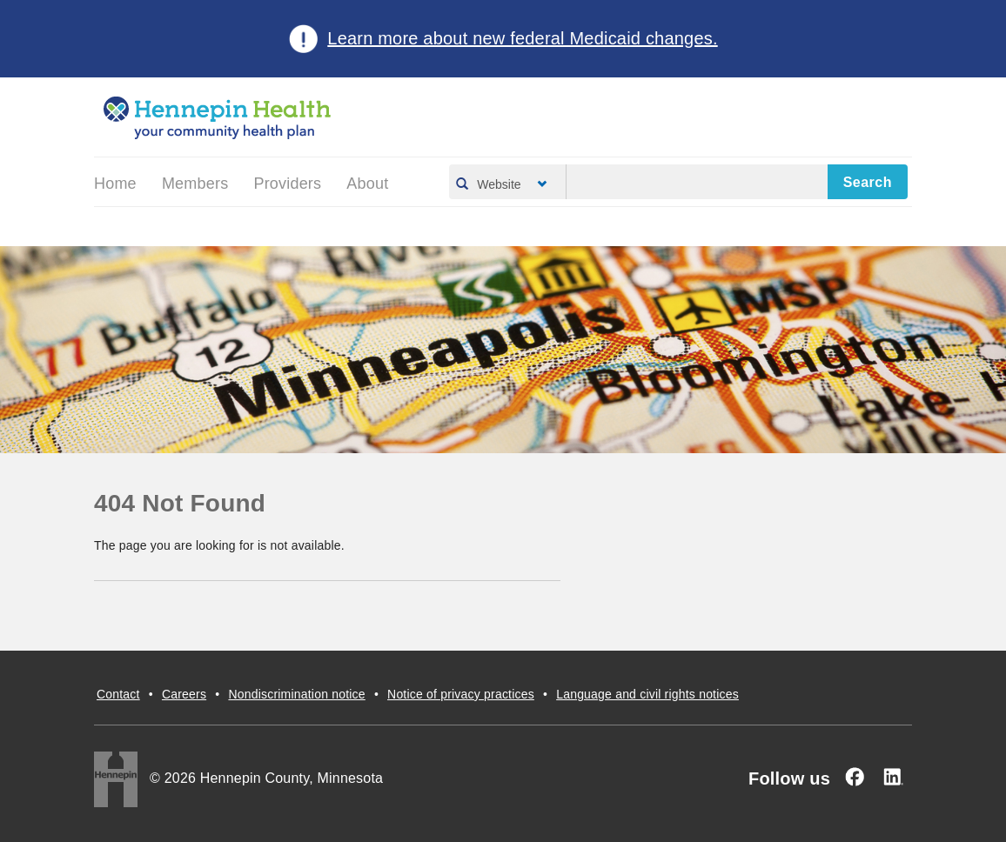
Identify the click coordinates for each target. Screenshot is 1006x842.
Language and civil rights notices (647, 694)
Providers (287, 183)
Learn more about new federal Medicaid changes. (522, 38)
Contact (118, 694)
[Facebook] (854, 777)
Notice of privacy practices (460, 694)
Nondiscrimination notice (296, 694)
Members (195, 183)
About (367, 183)
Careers (184, 694)
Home (115, 183)
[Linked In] (893, 777)
